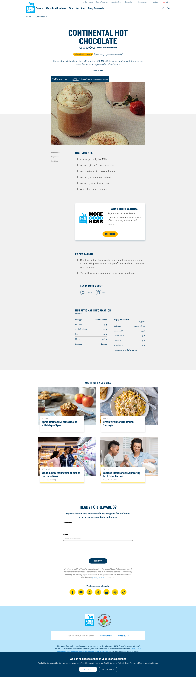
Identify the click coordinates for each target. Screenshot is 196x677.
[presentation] (98, 549)
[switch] (89, 79)
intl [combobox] (167, 2)
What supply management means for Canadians (61, 474)
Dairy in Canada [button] (50, 8)
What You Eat (123, 635)
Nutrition (54, 161)
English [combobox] (155, 2)
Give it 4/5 (90, 47)
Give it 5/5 (93, 47)
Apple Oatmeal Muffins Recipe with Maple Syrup (59, 423)
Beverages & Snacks (114, 54)
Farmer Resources (102, 2)
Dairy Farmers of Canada (30, 7)
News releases (142, 2)
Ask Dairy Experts (88, 2)
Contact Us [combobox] (128, 2)
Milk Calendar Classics (83, 54)
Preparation (55, 157)
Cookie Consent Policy (113, 663)
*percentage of (125, 350)
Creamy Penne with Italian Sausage (118, 423)
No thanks (108, 669)
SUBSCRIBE (110, 234)
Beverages (99, 54)
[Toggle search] (168, 8)
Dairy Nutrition (106, 635)
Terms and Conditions (148, 663)
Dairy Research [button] (121, 8)
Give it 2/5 (84, 47)
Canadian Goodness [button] (74, 8)
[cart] (162, 8)
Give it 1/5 (80, 47)
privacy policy (98, 577)
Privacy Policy (129, 663)
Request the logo (115, 2)
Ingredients (55, 152)
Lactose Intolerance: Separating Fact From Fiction (121, 474)
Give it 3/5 (87, 47)
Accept (88, 669)
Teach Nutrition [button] (99, 8)
